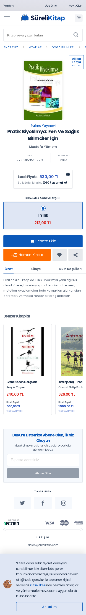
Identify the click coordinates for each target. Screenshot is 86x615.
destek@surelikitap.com (43, 545)
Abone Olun (43, 473)
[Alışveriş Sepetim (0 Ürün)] (79, 18)
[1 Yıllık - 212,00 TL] (43, 215)
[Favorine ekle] (59, 255)
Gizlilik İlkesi (38, 585)
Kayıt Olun (76, 6)
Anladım (49, 606)
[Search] (43, 35)
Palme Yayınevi (43, 125)
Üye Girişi (51, 6)
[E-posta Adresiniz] (43, 460)
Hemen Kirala (27, 255)
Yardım (8, 6)
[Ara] (76, 35)
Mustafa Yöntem (43, 146)
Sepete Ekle (43, 241)
